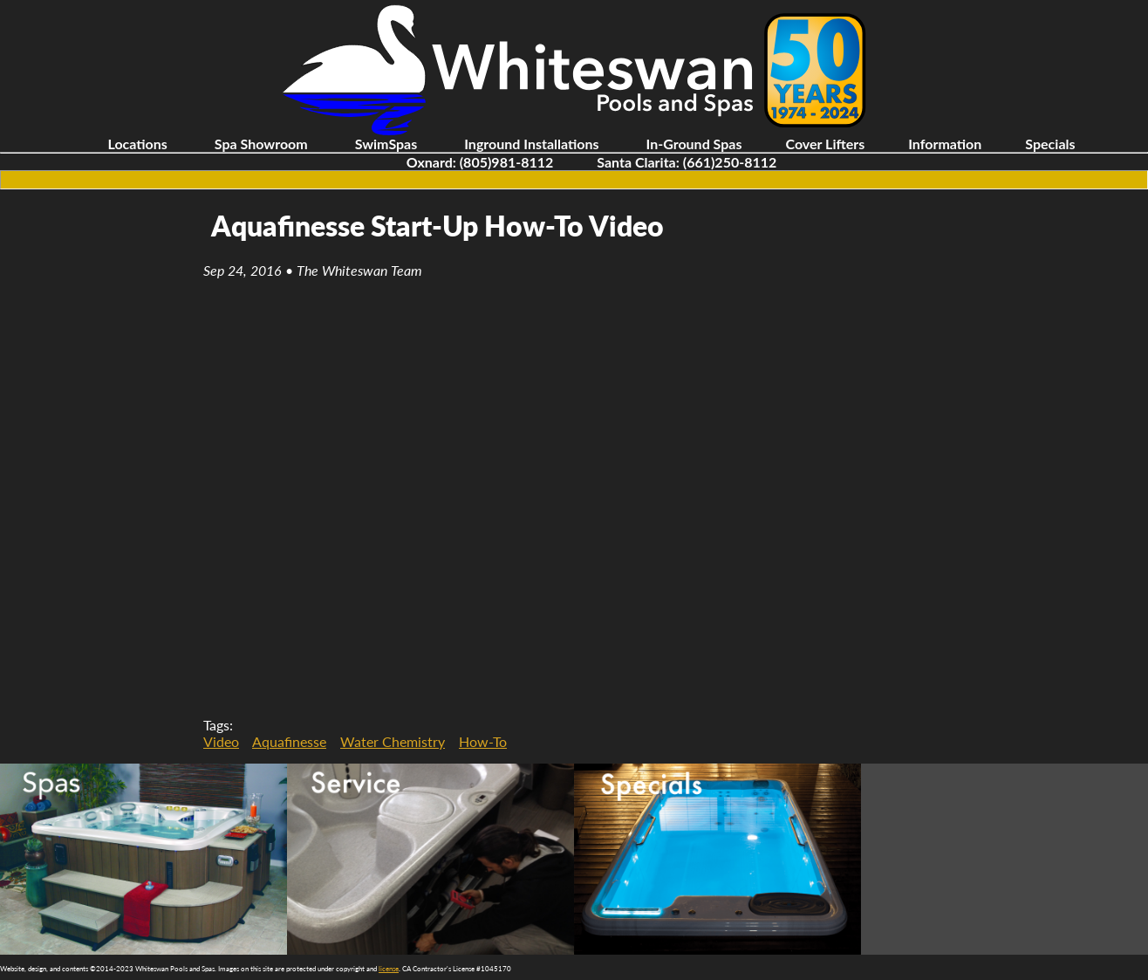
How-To (483, 741)
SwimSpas (386, 143)
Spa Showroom (261, 143)
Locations (137, 143)
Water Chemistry (392, 741)
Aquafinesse (289, 741)
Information (944, 143)
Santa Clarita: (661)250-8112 (686, 162)
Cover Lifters (824, 143)
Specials (1050, 143)
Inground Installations (531, 143)
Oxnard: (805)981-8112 (480, 162)
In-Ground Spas (694, 143)
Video (221, 741)
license (389, 968)
